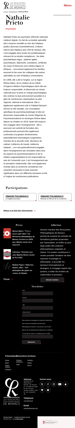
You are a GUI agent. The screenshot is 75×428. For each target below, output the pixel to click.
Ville (23, 305)
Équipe (7, 363)
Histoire (7, 360)
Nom (23, 290)
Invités (18, 364)
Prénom (24, 297)
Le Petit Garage (19, 419)
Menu (67, 5)
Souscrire (31, 342)
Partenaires (8, 369)
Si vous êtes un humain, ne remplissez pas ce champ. (36, 333)
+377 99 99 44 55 (28, 401)
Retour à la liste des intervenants (18, 211)
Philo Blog (30, 360)
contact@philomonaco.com (31, 408)
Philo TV (29, 365)
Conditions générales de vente (22, 417)
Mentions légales (8, 417)
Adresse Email (26, 312)
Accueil (6, 12)
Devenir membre (52, 280)
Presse (7, 279)
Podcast (29, 363)
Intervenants (13, 12)
